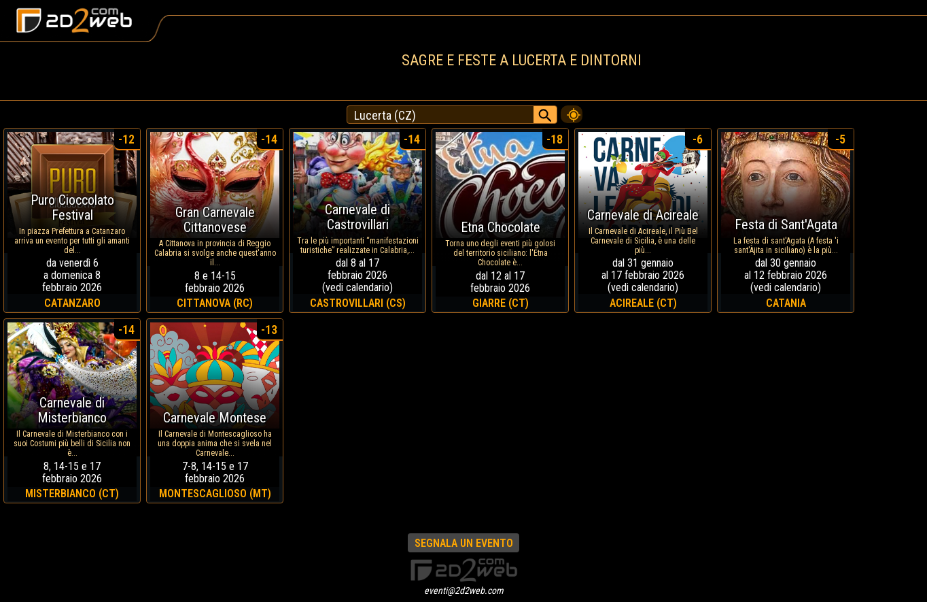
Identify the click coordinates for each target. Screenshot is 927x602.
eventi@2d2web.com (464, 590)
